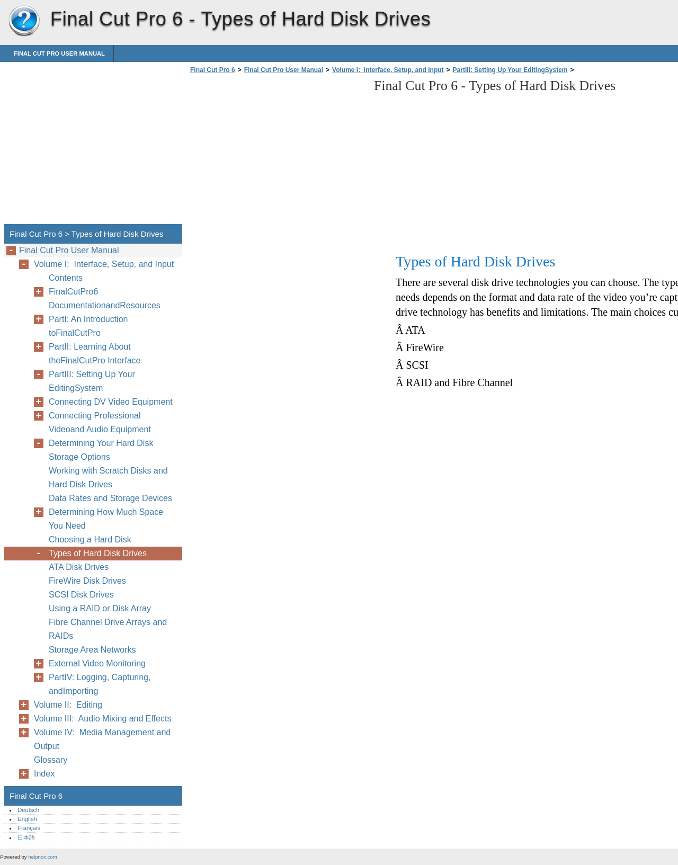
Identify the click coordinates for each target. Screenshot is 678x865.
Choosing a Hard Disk (90, 539)
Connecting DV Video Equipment (111, 401)
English (27, 819)
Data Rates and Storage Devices (110, 498)
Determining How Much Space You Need (106, 518)
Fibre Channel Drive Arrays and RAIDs (108, 629)
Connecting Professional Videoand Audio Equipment (100, 422)
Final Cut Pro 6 (24, 21)
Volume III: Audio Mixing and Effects (102, 718)
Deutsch (28, 810)
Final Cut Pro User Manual (59, 53)
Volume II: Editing (68, 704)
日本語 (26, 837)
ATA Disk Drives (79, 567)
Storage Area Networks (92, 649)
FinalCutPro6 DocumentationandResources (104, 298)
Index (44, 773)
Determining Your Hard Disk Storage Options (101, 450)
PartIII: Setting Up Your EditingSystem (510, 70)
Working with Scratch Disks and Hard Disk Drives (108, 477)
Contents (66, 277)
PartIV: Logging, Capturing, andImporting (99, 684)
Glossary (50, 759)
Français (28, 828)
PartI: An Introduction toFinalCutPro (88, 326)
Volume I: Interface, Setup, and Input (387, 70)
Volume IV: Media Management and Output (102, 739)
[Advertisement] (276, 152)
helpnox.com (42, 857)
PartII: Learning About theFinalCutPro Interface (94, 353)
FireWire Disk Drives (87, 580)
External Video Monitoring (97, 663)
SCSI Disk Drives (81, 594)
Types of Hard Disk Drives (98, 553)
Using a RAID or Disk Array (100, 608)
